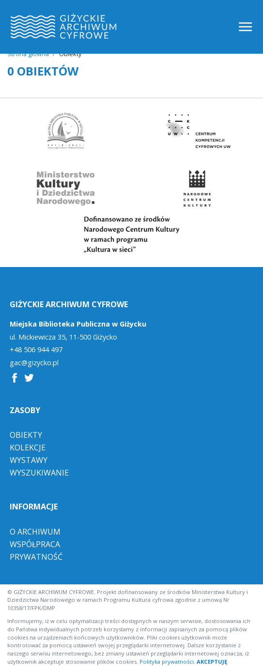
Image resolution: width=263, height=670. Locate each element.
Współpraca (35, 544)
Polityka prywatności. (167, 661)
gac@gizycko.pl (34, 362)
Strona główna (28, 53)
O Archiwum (35, 532)
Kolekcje (28, 447)
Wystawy (28, 460)
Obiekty (26, 435)
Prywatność (36, 557)
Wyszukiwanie (39, 472)
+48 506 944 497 (36, 349)
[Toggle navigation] (246, 26)
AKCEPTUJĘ (212, 661)
